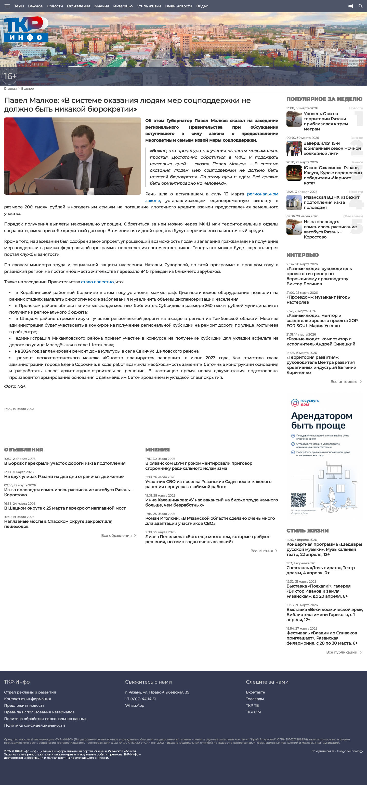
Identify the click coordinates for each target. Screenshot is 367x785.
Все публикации (341, 652)
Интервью (123, 6)
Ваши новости (178, 6)
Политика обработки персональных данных (45, 718)
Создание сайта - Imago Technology (337, 751)
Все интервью (344, 381)
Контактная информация (27, 699)
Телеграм (255, 699)
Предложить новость (24, 705)
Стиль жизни (149, 6)
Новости (55, 6)
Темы (19, 6)
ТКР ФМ (253, 712)
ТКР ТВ (252, 705)
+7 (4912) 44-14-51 (140, 699)
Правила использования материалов (39, 712)
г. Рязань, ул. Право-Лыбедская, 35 (157, 692)
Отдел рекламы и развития (30, 692)
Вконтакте (255, 692)
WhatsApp (134, 705)
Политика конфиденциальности (34, 725)
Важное (35, 6)
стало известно (97, 282)
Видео (202, 6)
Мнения (101, 6)
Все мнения (262, 551)
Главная (10, 88)
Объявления (78, 6)
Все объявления (116, 535)
